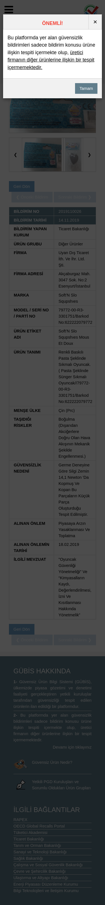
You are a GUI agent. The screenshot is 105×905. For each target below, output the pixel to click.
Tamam (86, 88)
